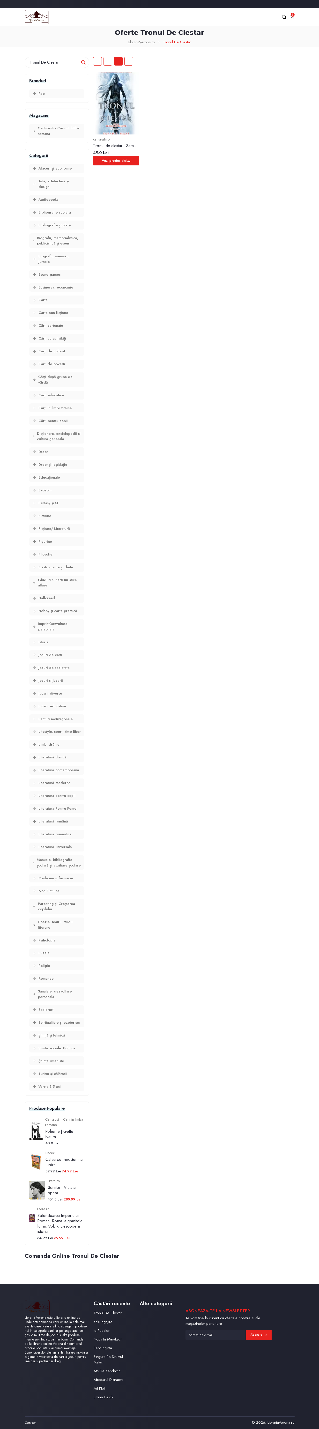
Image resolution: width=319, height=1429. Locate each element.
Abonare (259, 1335)
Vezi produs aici (116, 160)
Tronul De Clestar (177, 42)
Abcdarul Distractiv (108, 1379)
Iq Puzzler (102, 1330)
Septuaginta (103, 1348)
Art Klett (99, 1388)
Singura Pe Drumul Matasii (108, 1359)
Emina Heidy (103, 1397)
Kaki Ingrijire (103, 1322)
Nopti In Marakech (108, 1339)
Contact (30, 1422)
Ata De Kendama (107, 1371)
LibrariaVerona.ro (141, 42)
